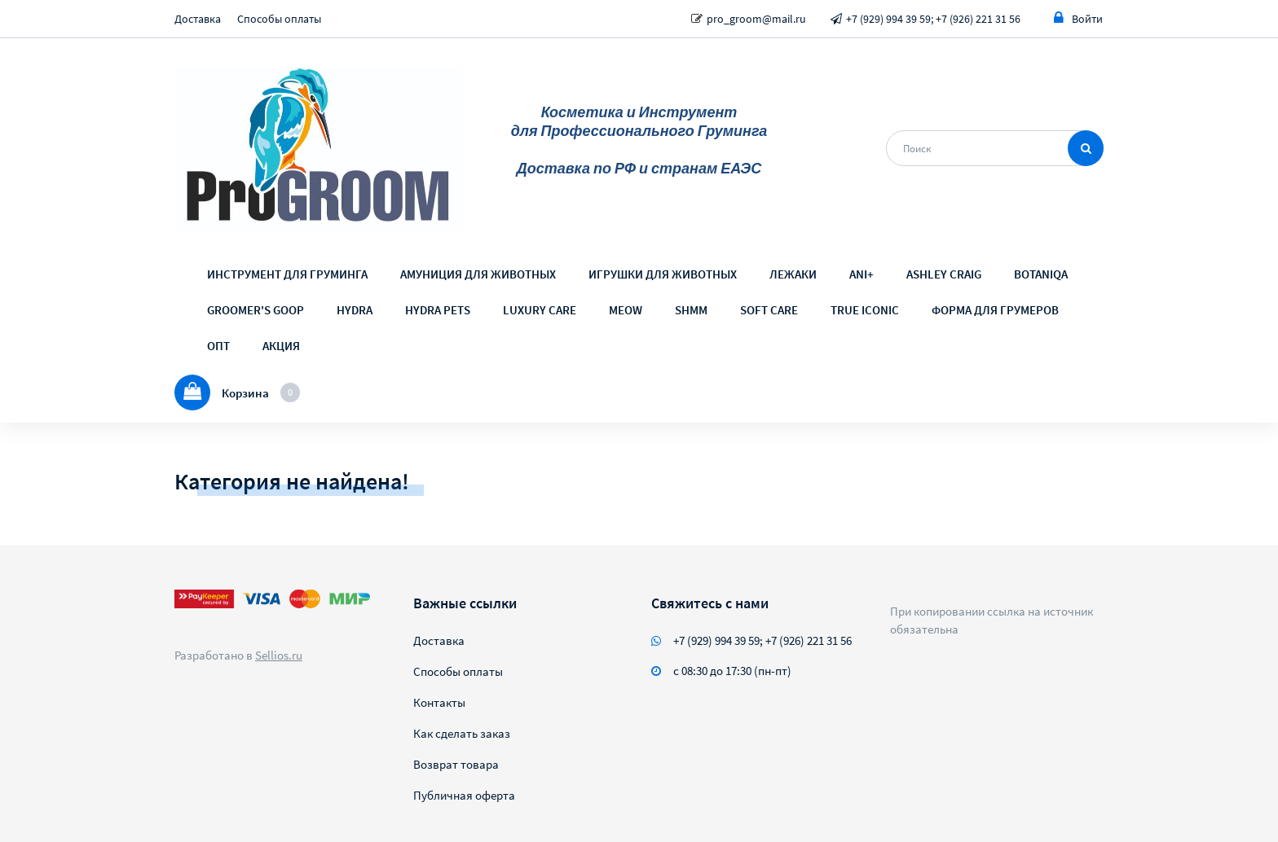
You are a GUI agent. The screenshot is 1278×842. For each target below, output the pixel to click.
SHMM (691, 310)
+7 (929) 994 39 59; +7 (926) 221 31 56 (933, 18)
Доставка (197, 18)
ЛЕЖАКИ (793, 274)
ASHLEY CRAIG (943, 274)
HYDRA (354, 310)
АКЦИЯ (281, 345)
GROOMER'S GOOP (255, 310)
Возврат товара (456, 764)
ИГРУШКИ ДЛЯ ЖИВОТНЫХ (662, 274)
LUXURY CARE (539, 310)
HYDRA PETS (437, 310)
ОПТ (218, 345)
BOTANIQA (1041, 274)
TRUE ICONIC (865, 310)
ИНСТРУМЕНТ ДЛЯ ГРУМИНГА (287, 274)
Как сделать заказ (461, 733)
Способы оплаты (279, 18)
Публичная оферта (464, 795)
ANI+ (861, 274)
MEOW (625, 310)
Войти (1078, 18)
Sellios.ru (278, 655)
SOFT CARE (769, 310)
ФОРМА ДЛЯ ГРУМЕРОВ (995, 310)
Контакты (439, 702)
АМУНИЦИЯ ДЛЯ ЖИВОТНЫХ (478, 274)
